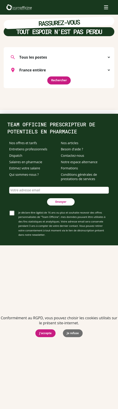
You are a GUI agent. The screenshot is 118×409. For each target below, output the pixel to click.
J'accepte (45, 333)
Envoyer (60, 202)
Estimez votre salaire (24, 168)
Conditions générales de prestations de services (79, 176)
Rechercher (59, 80)
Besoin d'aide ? (72, 149)
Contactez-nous (72, 155)
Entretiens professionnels (28, 149)
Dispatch (15, 155)
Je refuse (73, 333)
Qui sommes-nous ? (24, 174)
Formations (69, 168)
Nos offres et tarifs (23, 143)
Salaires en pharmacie (25, 162)
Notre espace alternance (79, 162)
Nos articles (69, 143)
